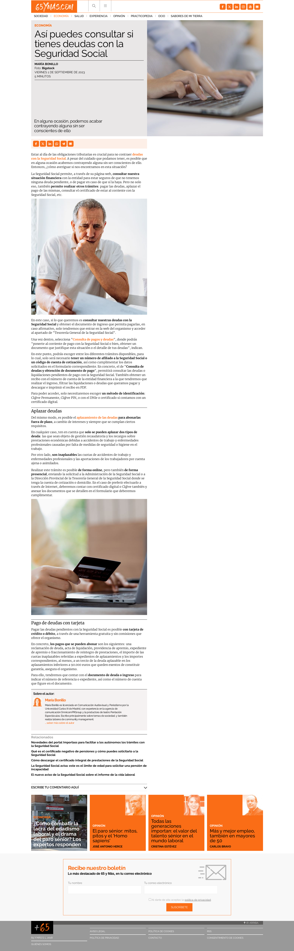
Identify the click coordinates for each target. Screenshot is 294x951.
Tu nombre (75, 883)
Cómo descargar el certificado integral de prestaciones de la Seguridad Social (87, 760)
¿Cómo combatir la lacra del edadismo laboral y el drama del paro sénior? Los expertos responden (58, 833)
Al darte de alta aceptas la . (180, 899)
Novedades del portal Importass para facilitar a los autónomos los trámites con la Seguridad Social (88, 744)
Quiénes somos (41, 944)
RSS (209, 931)
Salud (79, 16)
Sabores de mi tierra (186, 16)
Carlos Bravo (220, 846)
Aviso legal (97, 931)
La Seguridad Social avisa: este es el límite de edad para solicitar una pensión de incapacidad (89, 767)
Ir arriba (251, 922)
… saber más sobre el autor (59, 722)
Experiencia (99, 16)
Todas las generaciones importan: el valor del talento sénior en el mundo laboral (174, 830)
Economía (61, 16)
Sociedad (41, 16)
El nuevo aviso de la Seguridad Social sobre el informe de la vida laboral (83, 774)
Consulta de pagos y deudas (93, 339)
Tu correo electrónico (158, 883)
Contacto (155, 937)
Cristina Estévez (163, 846)
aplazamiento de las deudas (97, 417)
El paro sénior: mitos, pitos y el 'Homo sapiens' (116, 835)
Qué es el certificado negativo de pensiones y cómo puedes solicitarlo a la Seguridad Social (84, 753)
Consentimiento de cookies (225, 937)
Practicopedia (142, 16)
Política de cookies (161, 931)
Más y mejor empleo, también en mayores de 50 (233, 835)
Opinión (119, 16)
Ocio (161, 16)
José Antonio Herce (107, 846)
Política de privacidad (104, 937)
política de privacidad (198, 899)
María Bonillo (46, 64)
